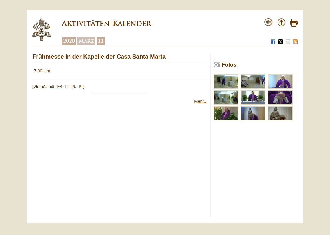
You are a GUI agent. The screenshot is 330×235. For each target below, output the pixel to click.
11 (101, 41)
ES (52, 87)
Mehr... (200, 101)
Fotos (229, 65)
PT (81, 87)
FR (59, 87)
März (86, 41)
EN (44, 87)
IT (66, 87)
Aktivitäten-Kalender (106, 23)
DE (35, 87)
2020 (69, 41)
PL (74, 87)
